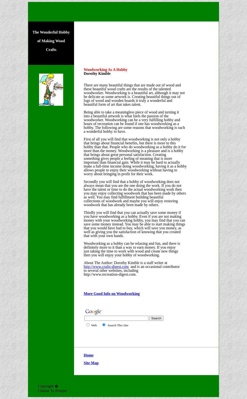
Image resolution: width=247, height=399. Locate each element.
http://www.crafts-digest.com (106, 267)
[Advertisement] (51, 191)
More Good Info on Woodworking (112, 294)
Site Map (91, 363)
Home (89, 355)
